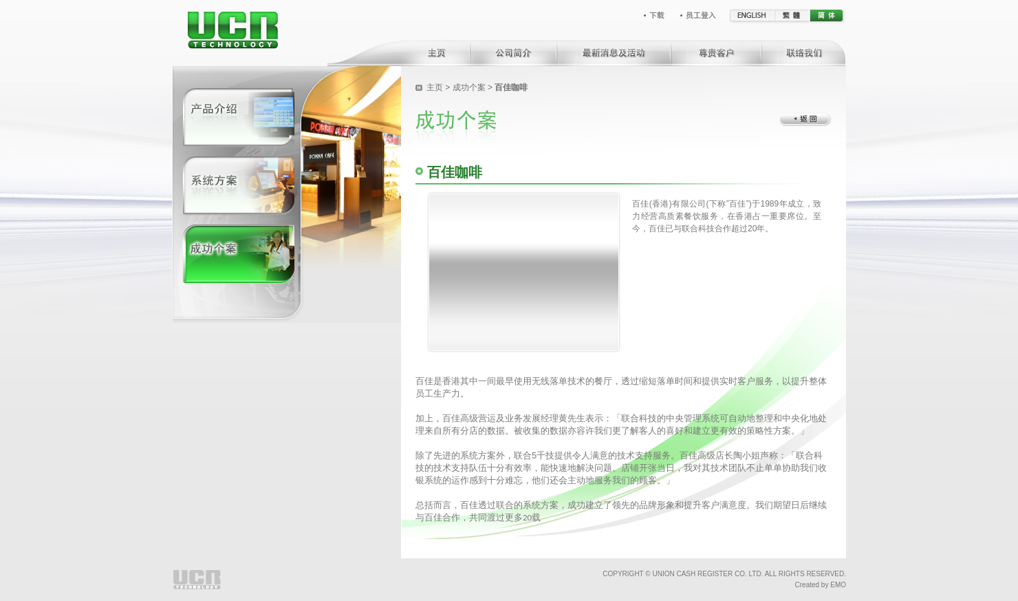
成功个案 (469, 87)
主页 (434, 87)
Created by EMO (820, 585)
